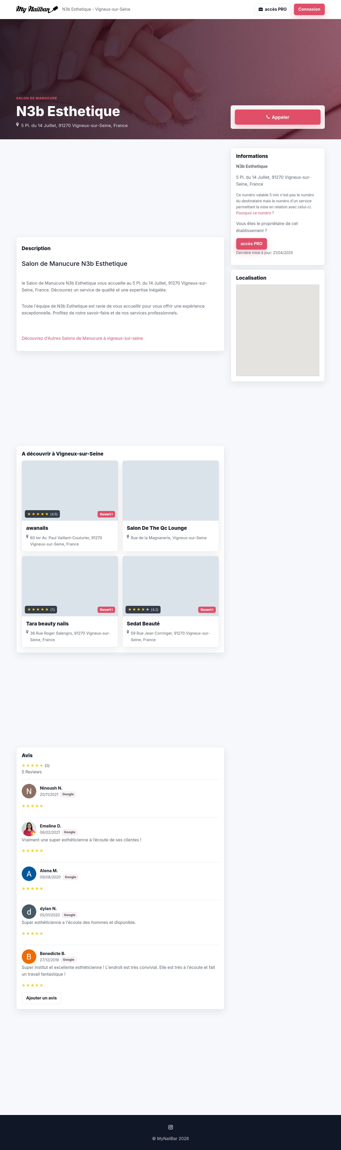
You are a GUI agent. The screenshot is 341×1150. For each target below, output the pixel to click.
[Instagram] (170, 1127)
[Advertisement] (120, 189)
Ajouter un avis (41, 997)
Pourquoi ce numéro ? (255, 213)
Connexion (309, 9)
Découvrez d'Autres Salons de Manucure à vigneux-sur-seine (82, 338)
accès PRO (252, 243)
